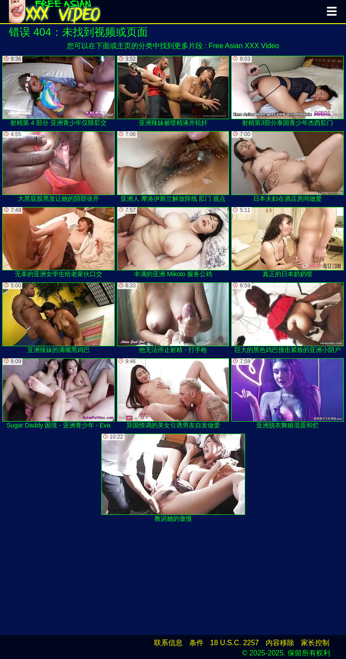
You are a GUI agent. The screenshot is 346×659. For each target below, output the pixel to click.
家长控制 (315, 643)
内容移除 (280, 643)
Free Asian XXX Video (243, 46)
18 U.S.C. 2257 (234, 643)
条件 (196, 643)
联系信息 (168, 643)
